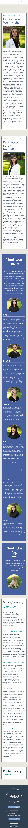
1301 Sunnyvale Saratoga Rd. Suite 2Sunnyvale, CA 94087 (14, 812)
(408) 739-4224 (14, 823)
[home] (1, 2)
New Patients (14, 807)
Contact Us (14, 818)
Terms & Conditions (14, 826)
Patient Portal (14, 810)
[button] (26, 2)
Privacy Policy (14, 825)
